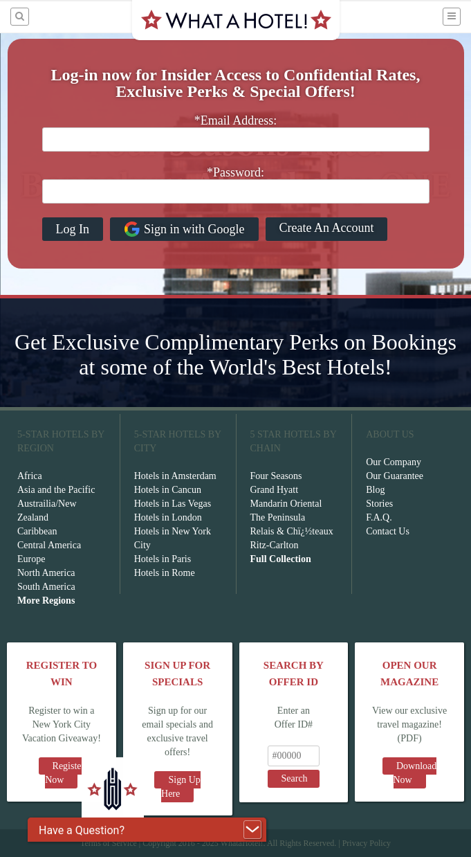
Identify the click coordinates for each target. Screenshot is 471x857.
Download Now (415, 773)
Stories (379, 503)
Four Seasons (276, 476)
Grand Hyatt (274, 490)
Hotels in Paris (162, 559)
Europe (31, 559)
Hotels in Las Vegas (172, 503)
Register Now (64, 773)
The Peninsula (278, 517)
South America (46, 586)
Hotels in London (168, 517)
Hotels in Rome (164, 573)
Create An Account (326, 228)
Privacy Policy (366, 843)
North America (46, 573)
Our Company (393, 462)
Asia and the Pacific (56, 490)
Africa (29, 476)
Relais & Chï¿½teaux (291, 531)
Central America (49, 545)
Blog (375, 490)
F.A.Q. (378, 517)
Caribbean (37, 531)
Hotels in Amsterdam (175, 476)
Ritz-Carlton (274, 545)
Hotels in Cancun (167, 490)
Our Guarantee (394, 476)
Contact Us (387, 531)
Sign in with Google (184, 229)
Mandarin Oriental (286, 503)
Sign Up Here (181, 787)
